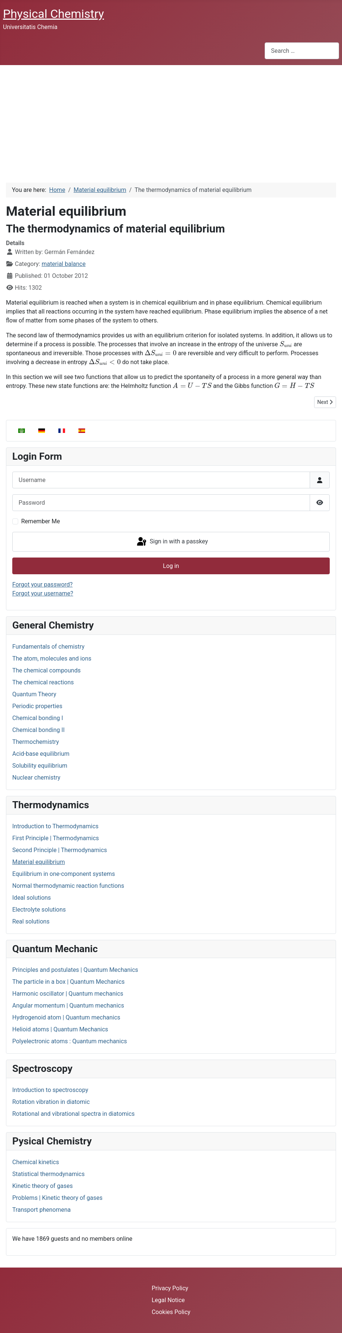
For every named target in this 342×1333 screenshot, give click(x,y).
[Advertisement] (171, 121)
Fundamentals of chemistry (48, 646)
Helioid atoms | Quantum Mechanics (60, 1029)
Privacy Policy (170, 1288)
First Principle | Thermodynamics (55, 838)
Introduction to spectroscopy (50, 1089)
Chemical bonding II (38, 729)
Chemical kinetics (35, 1162)
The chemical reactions (43, 682)
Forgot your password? (42, 584)
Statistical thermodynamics (48, 1174)
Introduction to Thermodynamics (55, 826)
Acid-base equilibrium (41, 753)
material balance (64, 263)
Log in (171, 565)
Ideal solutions (31, 897)
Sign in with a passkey (172, 541)
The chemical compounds (46, 670)
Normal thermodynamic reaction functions (68, 885)
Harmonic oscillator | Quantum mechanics (67, 993)
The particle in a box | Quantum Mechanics (68, 981)
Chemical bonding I (37, 718)
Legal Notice (168, 1300)
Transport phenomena (41, 1209)
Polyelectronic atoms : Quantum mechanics (69, 1041)
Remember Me (40, 521)
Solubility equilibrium (39, 765)
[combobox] (302, 50)
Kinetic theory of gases (42, 1185)
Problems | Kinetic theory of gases (57, 1197)
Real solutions (30, 921)
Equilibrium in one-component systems (63, 873)
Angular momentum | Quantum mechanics (68, 1005)
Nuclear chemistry (36, 777)
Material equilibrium (38, 861)
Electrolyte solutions (39, 909)
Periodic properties (37, 706)
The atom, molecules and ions (51, 658)
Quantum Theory (34, 694)
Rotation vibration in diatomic (51, 1101)
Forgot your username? (42, 593)
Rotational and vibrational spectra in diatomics (73, 1113)
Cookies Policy (171, 1312)
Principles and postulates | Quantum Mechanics (75, 969)
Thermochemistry (35, 741)
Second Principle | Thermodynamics (59, 850)
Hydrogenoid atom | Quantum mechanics (66, 1017)
